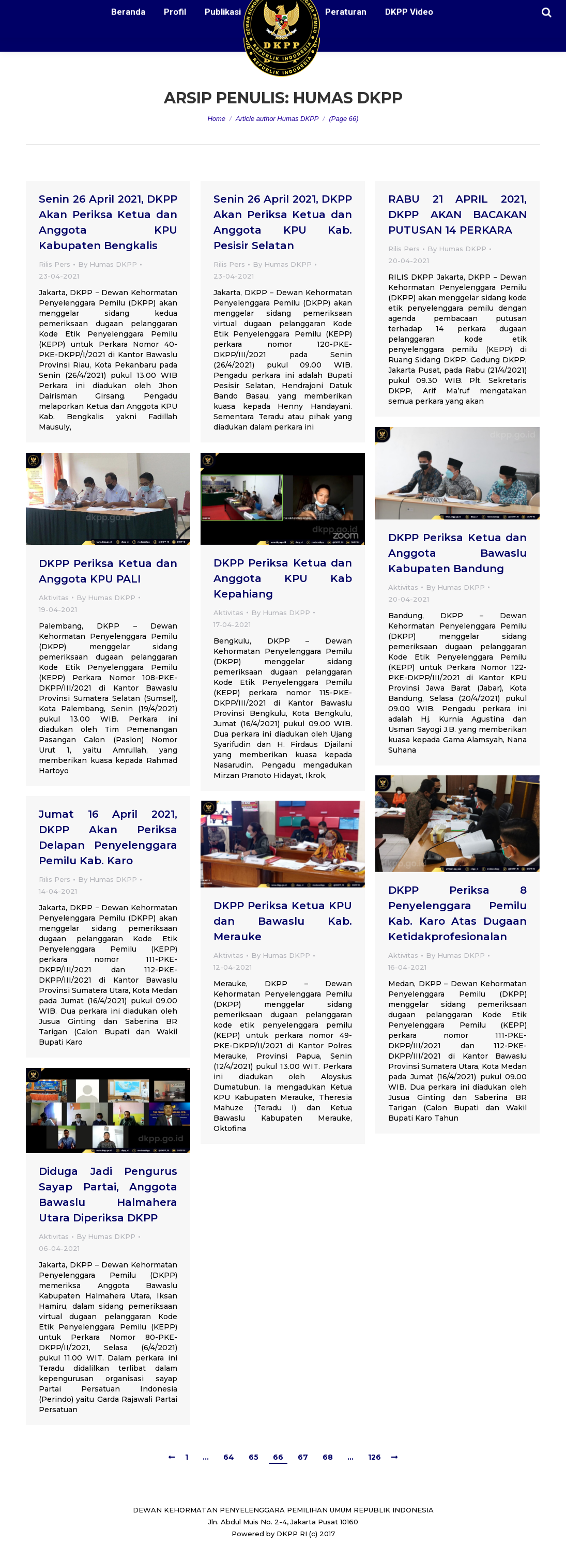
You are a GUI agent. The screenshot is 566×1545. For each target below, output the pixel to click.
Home (216, 119)
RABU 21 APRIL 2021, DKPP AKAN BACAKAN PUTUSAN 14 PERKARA (457, 214)
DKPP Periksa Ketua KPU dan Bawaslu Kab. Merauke (282, 921)
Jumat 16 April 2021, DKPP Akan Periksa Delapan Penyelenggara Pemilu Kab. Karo (108, 837)
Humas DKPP (348, 98)
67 (303, 1457)
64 (228, 1457)
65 (253, 1457)
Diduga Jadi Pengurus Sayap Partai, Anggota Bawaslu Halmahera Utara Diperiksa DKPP (108, 1194)
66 (278, 1457)
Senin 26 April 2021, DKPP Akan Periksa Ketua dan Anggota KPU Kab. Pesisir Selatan (282, 222)
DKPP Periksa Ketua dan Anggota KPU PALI (108, 571)
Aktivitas (403, 587)
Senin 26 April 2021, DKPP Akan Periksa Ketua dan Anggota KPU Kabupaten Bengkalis (108, 222)
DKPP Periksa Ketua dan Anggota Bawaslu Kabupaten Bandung (457, 553)
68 (328, 1457)
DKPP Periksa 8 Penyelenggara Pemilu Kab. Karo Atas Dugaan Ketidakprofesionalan (457, 913)
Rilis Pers (54, 264)
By (107, 264)
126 (374, 1457)
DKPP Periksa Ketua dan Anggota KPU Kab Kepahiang (282, 578)
